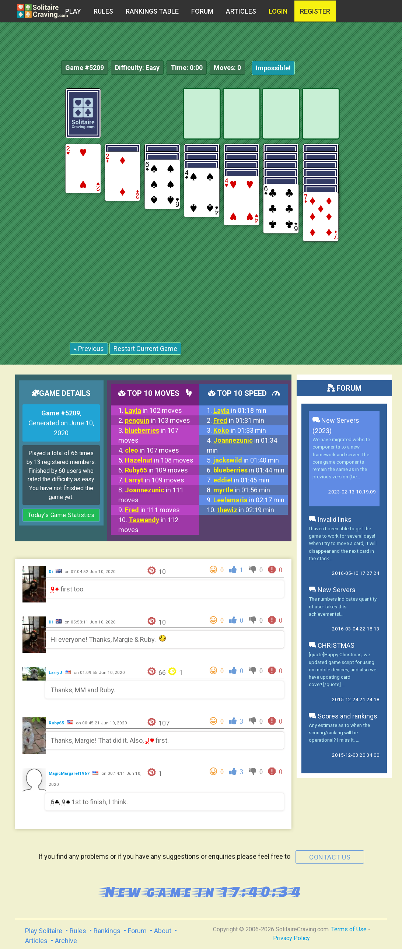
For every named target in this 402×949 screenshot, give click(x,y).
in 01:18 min (239, 410)
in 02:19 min (245, 510)
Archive (66, 941)
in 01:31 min (238, 420)
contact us (329, 857)
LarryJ (56, 672)
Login (278, 11)
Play (73, 11)
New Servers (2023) (335, 425)
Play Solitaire (43, 931)
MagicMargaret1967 (70, 773)
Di (51, 571)
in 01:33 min (239, 430)
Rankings (107, 931)
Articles (241, 11)
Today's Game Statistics (61, 515)
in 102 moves (153, 410)
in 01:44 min (248, 470)
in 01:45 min (241, 480)
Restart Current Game (145, 348)
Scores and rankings (343, 716)
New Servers (332, 590)
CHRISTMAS (331, 645)
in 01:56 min (241, 490)
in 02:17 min (248, 500)
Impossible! (273, 68)
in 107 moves (152, 450)
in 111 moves (152, 510)
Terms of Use (349, 929)
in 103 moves (157, 420)
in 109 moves (156, 470)
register (315, 11)
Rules (103, 11)
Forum (202, 11)
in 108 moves (159, 460)
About (162, 931)
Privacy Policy (291, 938)
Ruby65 (57, 722)
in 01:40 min (246, 460)
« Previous (89, 348)
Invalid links (330, 519)
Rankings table (152, 11)
